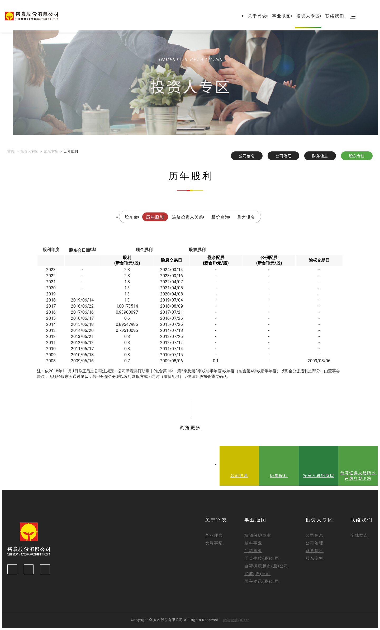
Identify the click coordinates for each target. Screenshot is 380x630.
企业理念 (214, 535)
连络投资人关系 (187, 217)
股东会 (131, 217)
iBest (244, 620)
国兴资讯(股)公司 (261, 581)
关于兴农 (257, 15)
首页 (10, 151)
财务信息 (320, 156)
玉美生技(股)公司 (261, 558)
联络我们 (334, 15)
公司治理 (283, 156)
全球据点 (359, 535)
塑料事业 (253, 543)
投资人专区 (308, 15)
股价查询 (220, 217)
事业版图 (281, 15)
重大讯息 (246, 217)
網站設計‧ (231, 620)
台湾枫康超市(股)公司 (266, 566)
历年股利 (155, 217)
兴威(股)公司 (257, 573)
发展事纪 (214, 543)
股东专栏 (357, 156)
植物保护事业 (257, 535)
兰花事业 (253, 550)
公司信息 (247, 156)
